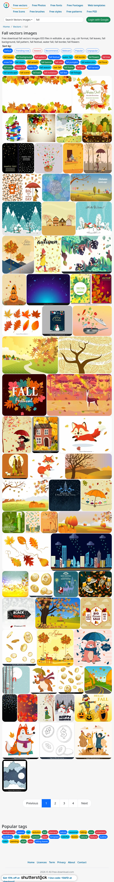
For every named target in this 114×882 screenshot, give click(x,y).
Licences (42, 862)
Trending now (22, 50)
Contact (82, 862)
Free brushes (37, 11)
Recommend (52, 50)
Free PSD (92, 11)
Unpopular (92, 50)
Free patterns (74, 11)
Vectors (17, 26)
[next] (85, 803)
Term (52, 862)
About (71, 862)
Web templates (96, 5)
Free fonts (56, 5)
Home (6, 26)
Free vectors (20, 5)
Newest (37, 50)
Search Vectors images (18, 19)
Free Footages (75, 5)
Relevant (66, 50)
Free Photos (39, 5)
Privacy (61, 862)
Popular (79, 50)
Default (7, 50)
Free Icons (19, 11)
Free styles (55, 11)
